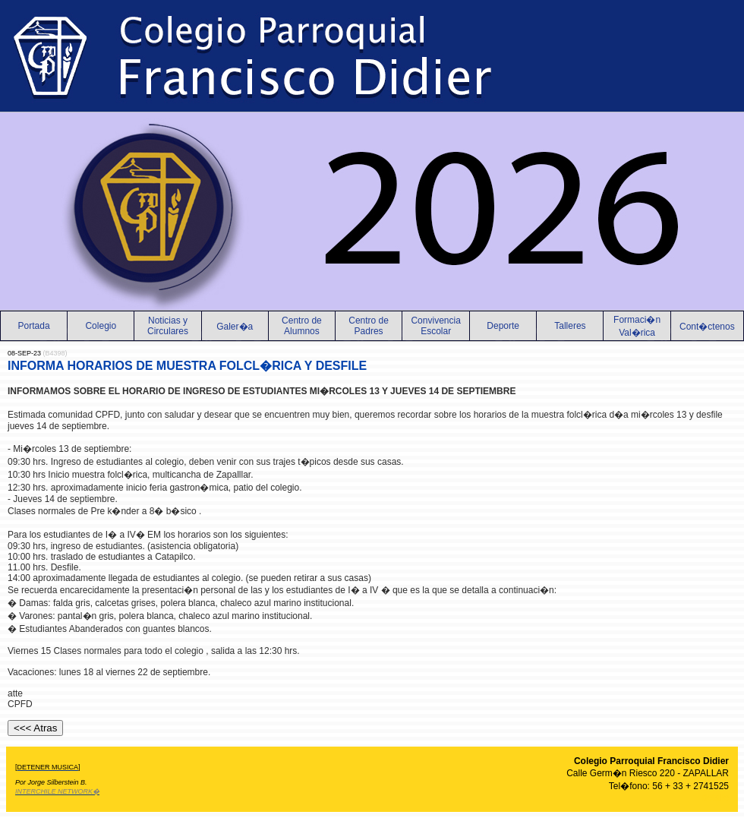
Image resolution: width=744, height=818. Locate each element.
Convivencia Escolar (435, 325)
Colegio (100, 326)
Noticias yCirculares (167, 325)
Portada (34, 326)
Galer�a (234, 326)
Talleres (569, 326)
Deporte (503, 326)
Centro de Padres (368, 325)
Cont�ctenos (707, 326)
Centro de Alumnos (302, 325)
